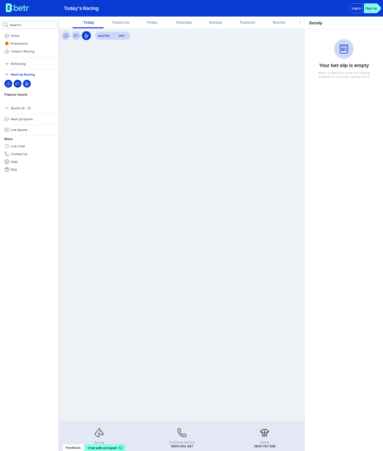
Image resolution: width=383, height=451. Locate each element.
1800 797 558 (265, 446)
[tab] (84, 22)
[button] (29, 36)
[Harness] (27, 84)
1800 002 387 (182, 446)
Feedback (73, 448)
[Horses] (66, 35)
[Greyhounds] (76, 35)
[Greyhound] (17, 84)
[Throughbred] (8, 84)
